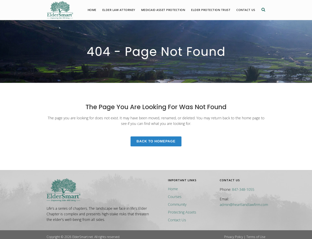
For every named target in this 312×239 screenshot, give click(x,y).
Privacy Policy (233, 237)
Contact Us (177, 220)
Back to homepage (156, 141)
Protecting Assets (182, 212)
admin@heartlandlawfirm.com (244, 204)
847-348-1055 (243, 189)
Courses (174, 196)
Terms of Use (255, 237)
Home (173, 189)
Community (177, 204)
